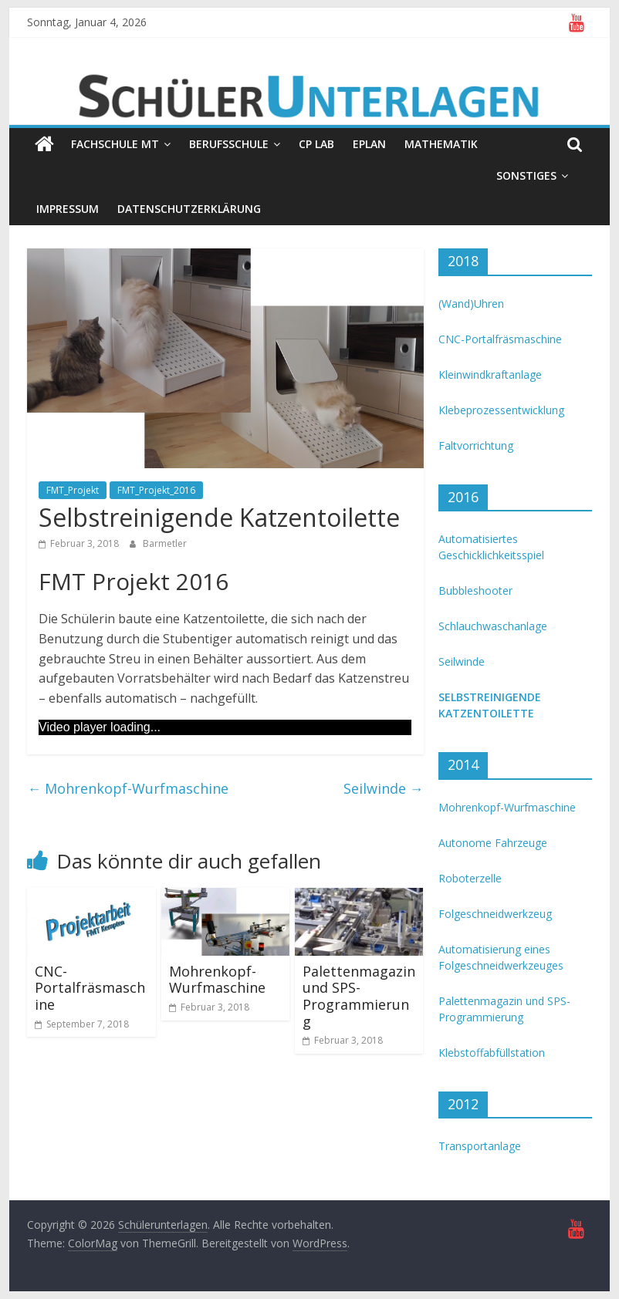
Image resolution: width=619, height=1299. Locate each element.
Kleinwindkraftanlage (490, 374)
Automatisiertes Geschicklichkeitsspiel (491, 546)
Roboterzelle (470, 878)
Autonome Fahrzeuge (492, 842)
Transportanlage (479, 1146)
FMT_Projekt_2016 (156, 490)
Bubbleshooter (475, 590)
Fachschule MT (115, 144)
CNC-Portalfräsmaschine (90, 988)
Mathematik (441, 144)
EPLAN (369, 144)
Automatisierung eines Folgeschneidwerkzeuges (500, 957)
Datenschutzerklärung (189, 208)
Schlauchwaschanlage (492, 626)
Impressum (67, 208)
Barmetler (165, 543)
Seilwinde (383, 788)
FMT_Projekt (72, 490)
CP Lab (316, 144)
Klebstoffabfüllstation (491, 1052)
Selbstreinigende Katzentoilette (489, 705)
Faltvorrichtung (475, 445)
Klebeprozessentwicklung (501, 410)
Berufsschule (229, 144)
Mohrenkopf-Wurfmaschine (127, 788)
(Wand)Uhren (471, 303)
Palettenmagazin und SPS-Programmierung (359, 996)
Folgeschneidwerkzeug (495, 913)
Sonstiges (526, 175)
